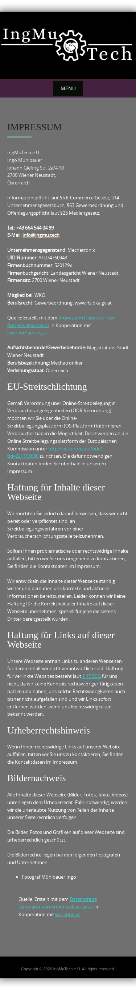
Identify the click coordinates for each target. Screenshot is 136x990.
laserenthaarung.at (27, 332)
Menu (68, 88)
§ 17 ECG (91, 676)
